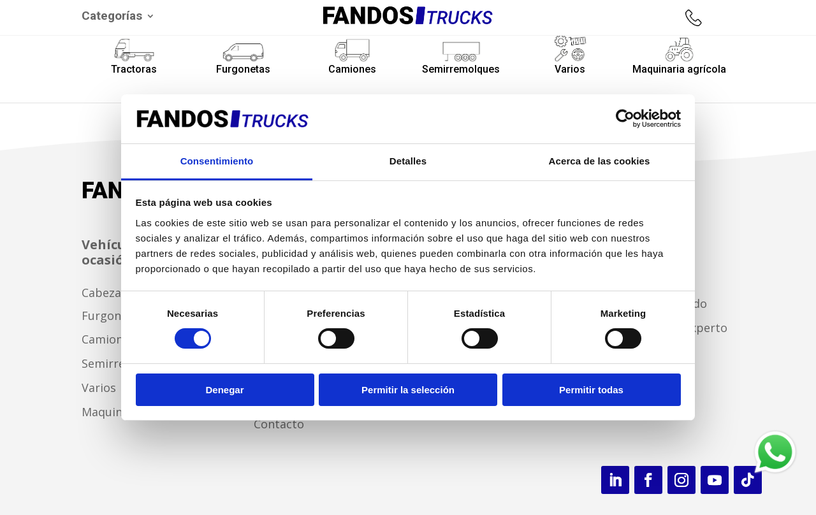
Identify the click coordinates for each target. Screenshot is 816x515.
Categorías (112, 17)
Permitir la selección (408, 389)
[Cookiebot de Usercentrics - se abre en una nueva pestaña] (625, 118)
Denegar (224, 389)
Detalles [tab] (408, 161)
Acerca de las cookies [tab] (599, 161)
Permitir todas (591, 389)
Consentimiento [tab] (217, 161)
